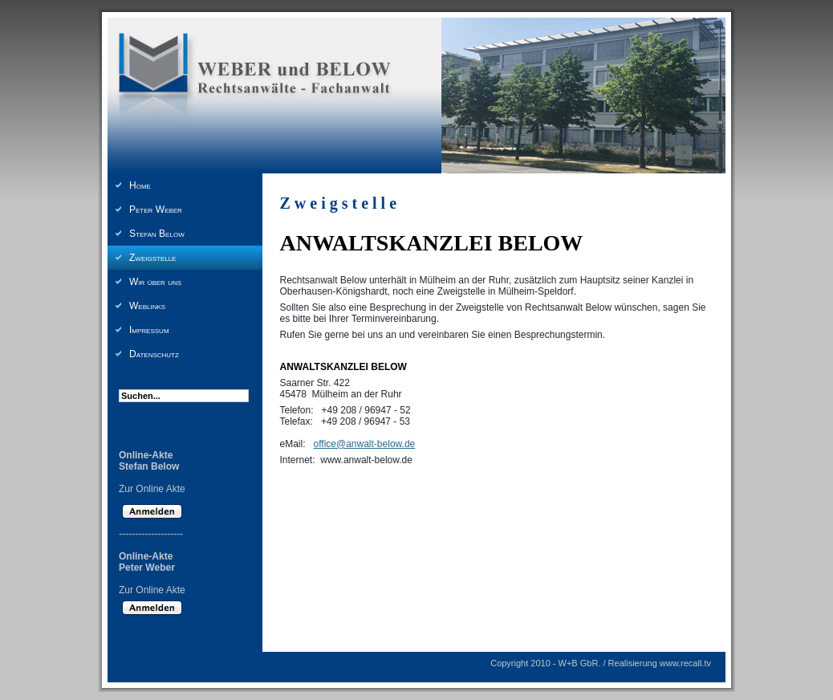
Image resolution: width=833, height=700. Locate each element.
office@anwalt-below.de (365, 444)
